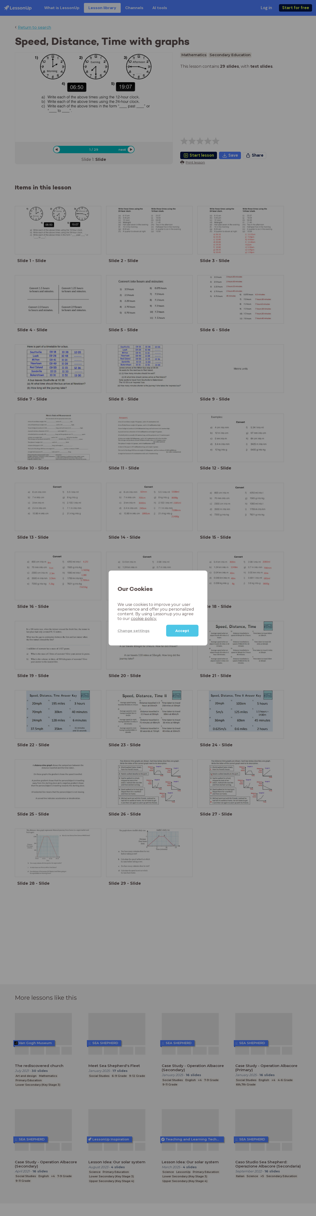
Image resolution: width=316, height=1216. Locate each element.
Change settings (134, 630)
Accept (182, 631)
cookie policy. (144, 618)
